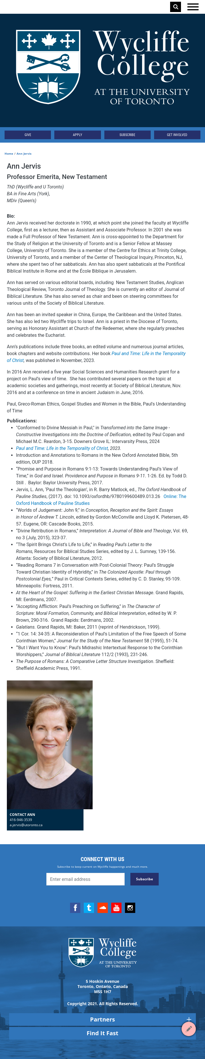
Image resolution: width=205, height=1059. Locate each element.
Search (176, 7)
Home (9, 153)
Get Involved (177, 135)
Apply (77, 135)
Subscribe (127, 135)
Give (28, 135)
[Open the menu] (193, 7)
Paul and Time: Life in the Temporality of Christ (62, 448)
